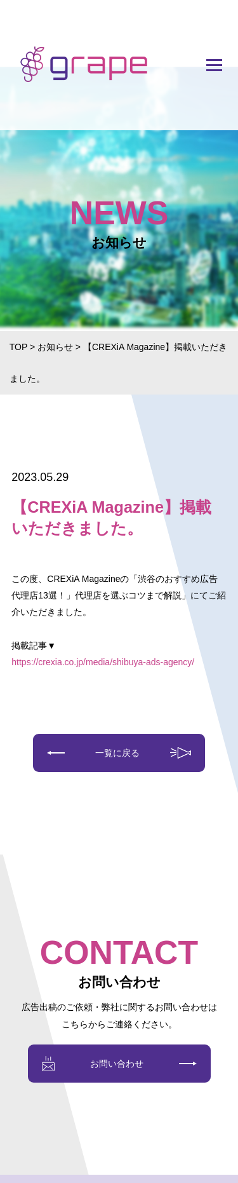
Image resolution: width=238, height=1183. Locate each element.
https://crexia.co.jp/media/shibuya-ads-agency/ (102, 662)
